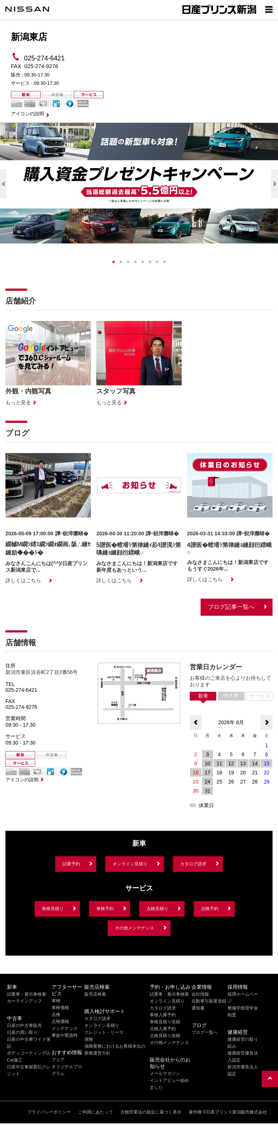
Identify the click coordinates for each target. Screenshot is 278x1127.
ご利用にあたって (95, 1112)
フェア (58, 1059)
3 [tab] (128, 262)
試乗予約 (71, 863)
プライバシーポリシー (49, 1112)
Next (274, 183)
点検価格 (60, 1021)
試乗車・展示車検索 (26, 994)
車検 (56, 1000)
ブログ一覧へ (205, 1032)
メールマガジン (165, 1073)
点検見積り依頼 (165, 1035)
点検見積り (157, 908)
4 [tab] (135, 262)
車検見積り (53, 908)
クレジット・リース (104, 1032)
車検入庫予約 (163, 1014)
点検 (56, 1014)
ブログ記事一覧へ (231, 607)
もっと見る (18, 402)
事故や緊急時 (65, 1035)
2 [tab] (121, 262)
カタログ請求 (193, 863)
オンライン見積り (130, 863)
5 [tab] (142, 262)
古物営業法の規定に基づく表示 (150, 1112)
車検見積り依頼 (165, 1021)
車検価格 (60, 1007)
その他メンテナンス (134, 927)
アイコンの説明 (27, 113)
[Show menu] (269, 9)
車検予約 (105, 908)
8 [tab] (164, 262)
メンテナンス (65, 1028)
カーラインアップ (24, 1001)
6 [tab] (150, 262)
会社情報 (200, 994)
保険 (88, 1039)
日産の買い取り (22, 1032)
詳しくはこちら (23, 580)
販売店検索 (95, 994)
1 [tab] (113, 262)
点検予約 (209, 908)
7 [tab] (157, 262)
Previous (3, 183)
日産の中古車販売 (24, 1025)
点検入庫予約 (163, 1028)
